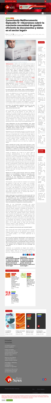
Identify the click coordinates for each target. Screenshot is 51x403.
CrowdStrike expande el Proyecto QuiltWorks (8, 332)
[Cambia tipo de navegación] (43, 13)
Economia (13, 273)
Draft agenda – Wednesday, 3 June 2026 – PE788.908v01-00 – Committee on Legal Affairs (15, 297)
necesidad (9, 35)
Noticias (28, 276)
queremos (18, 35)
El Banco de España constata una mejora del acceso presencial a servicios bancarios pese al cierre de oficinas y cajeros (15, 281)
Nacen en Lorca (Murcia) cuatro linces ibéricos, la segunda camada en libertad (31, 282)
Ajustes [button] (3, 400)
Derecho (7, 18)
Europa (13, 293)
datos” (26, 34)
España (12, 18)
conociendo (16, 34)
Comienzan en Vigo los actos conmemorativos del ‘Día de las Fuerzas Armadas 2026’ (11, 370)
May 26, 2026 (14, 287)
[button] (45, 13)
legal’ (6, 35)
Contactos (42, 392)
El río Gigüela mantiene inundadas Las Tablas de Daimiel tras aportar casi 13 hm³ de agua (41, 139)
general (40, 34)
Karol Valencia (19, 81)
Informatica (9, 314)
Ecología (29, 273)
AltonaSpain (12, 388)
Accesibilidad (35, 392)
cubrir (23, 34)
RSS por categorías (40, 388)
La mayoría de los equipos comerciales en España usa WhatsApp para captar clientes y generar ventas (41, 109)
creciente (20, 34)
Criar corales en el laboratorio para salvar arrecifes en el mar (41, 131)
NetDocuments (9, 63)
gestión (43, 34)
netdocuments (14, 35)
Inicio (33, 388)
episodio (36, 34)
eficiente (33, 34)
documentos (29, 34)
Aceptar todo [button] (9, 400)
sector (22, 35)
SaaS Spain (17, 388)
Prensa (29, 318)
